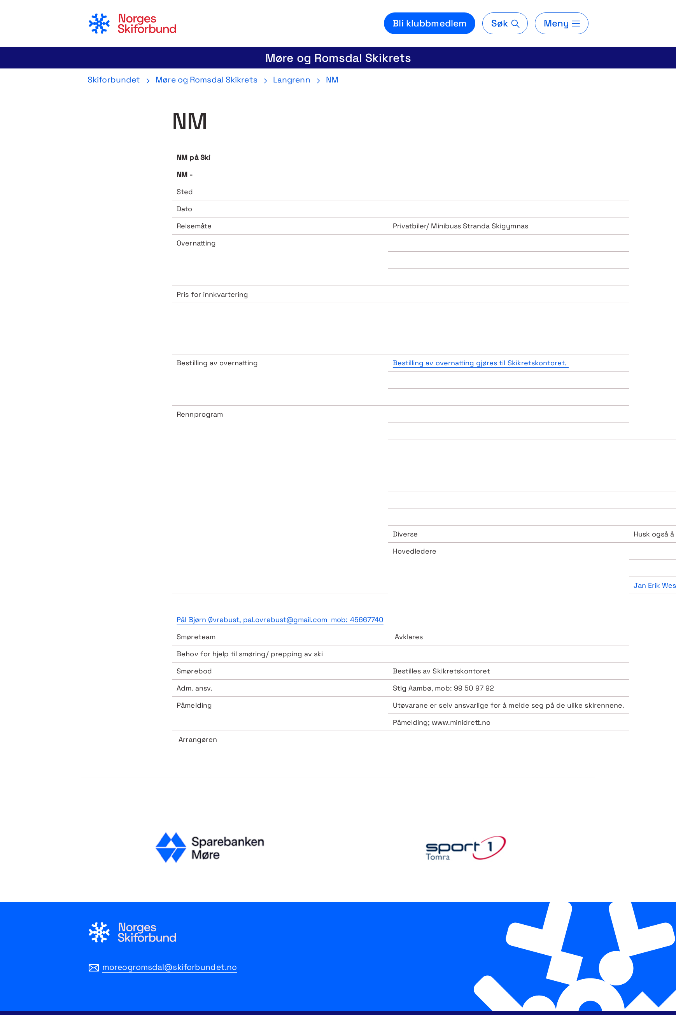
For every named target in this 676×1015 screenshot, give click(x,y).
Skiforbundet (114, 79)
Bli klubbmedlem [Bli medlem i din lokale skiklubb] (429, 23)
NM (332, 79)
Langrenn (291, 79)
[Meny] (561, 23)
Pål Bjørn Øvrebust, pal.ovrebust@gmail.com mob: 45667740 (280, 619)
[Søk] (504, 23)
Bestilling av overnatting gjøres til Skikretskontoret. (481, 362)
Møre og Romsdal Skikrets (338, 57)
